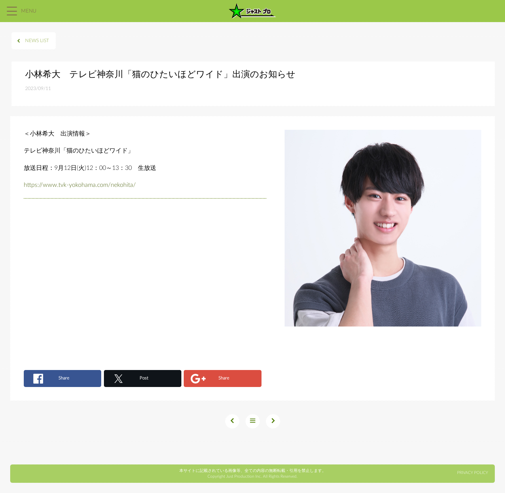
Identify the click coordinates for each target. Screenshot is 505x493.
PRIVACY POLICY (472, 473)
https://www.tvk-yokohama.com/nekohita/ (80, 185)
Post (144, 378)
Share (63, 378)
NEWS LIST (37, 40)
